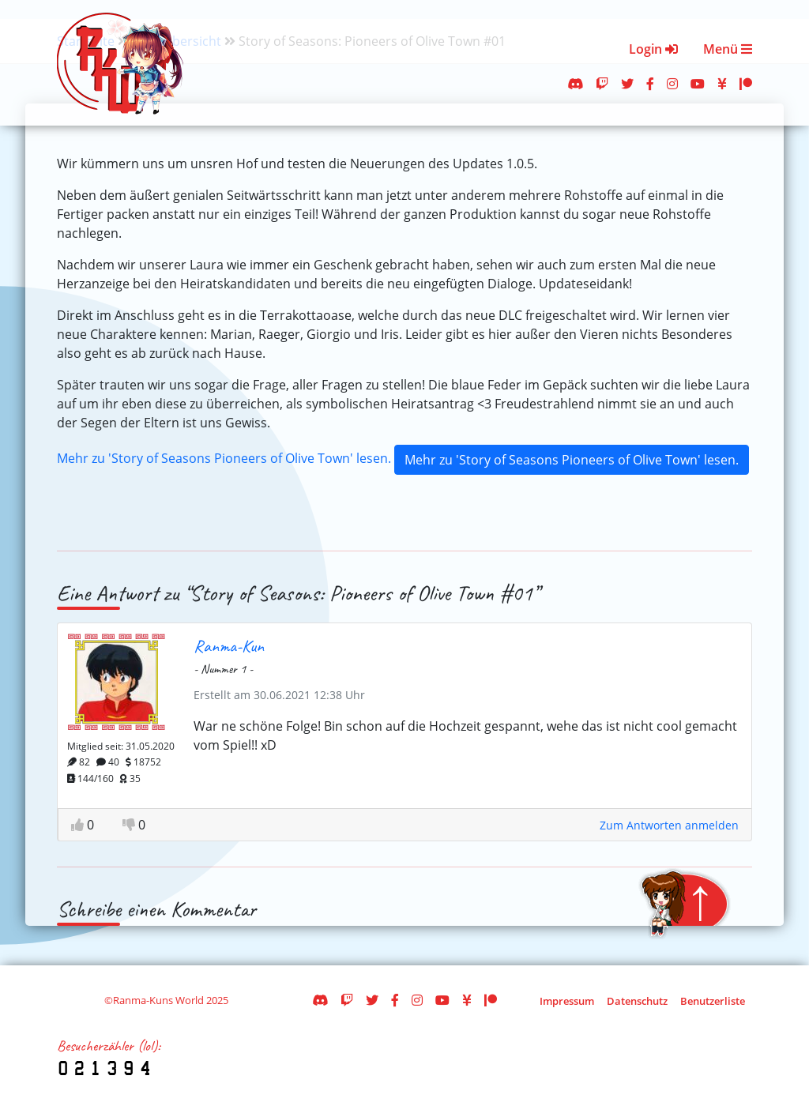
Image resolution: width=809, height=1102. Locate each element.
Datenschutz (637, 1001)
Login (653, 49)
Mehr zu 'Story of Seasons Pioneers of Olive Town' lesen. (224, 458)
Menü (727, 49)
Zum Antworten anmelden (669, 825)
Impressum (567, 1001)
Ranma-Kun (229, 645)
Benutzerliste (712, 1001)
